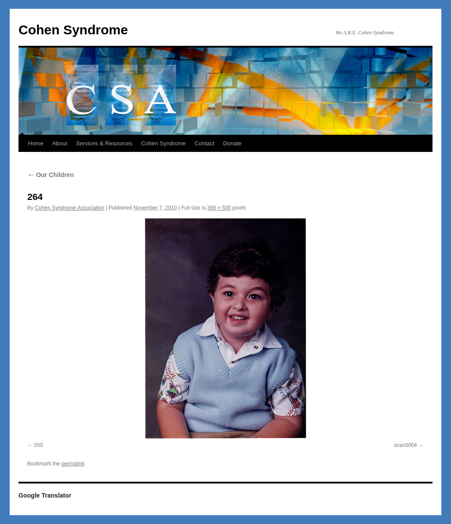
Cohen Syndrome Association (69, 208)
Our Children (50, 174)
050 (38, 445)
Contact (204, 143)
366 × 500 (219, 208)
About (59, 143)
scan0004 (405, 445)
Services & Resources (104, 143)
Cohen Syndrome (73, 29)
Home (36, 143)
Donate (232, 143)
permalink (72, 464)
